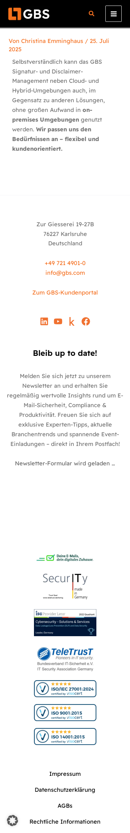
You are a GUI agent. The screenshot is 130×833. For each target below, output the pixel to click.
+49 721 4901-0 (65, 263)
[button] (92, 14)
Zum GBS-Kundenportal (65, 292)
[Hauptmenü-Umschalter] (113, 14)
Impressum (65, 773)
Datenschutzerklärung (65, 789)
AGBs (65, 805)
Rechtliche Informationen (65, 821)
